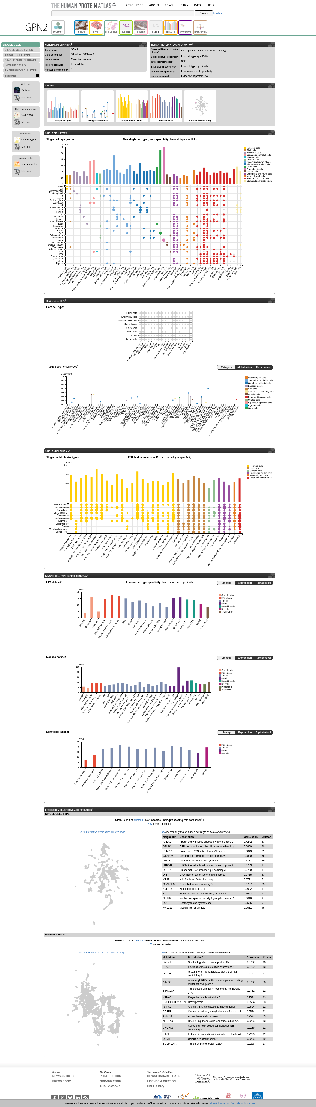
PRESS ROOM (61, 1081)
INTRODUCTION (110, 1076)
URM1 (166, 1039)
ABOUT (154, 5)
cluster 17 (139, 820)
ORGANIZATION (110, 1081)
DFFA (166, 874)
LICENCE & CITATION (161, 1081)
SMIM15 (167, 962)
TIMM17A (168, 990)
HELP (210, 5)
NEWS (169, 5)
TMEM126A (169, 1043)
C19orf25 (168, 855)
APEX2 (167, 841)
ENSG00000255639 (174, 1002)
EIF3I (166, 1034)
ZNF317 (167, 888)
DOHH (166, 903)
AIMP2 (167, 982)
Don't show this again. (242, 1103)
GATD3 (167, 973)
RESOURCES (134, 5)
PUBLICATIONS (110, 1086)
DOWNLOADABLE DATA (163, 1076)
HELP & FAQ (155, 1086)
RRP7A (167, 870)
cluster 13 (139, 940)
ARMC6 (167, 1016)
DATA (197, 5)
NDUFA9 (168, 1021)
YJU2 (166, 879)
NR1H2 (167, 898)
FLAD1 (167, 893)
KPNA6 (167, 997)
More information (219, 1103)
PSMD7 (167, 851)
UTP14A (167, 865)
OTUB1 (167, 846)
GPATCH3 (169, 884)
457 (150, 823)
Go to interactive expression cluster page (102, 832)
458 (150, 944)
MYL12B (168, 907)
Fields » (217, 13)
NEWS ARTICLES (63, 1076)
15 (163, 832)
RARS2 (167, 1006)
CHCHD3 (168, 1027)
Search (204, 13)
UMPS (166, 860)
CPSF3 (167, 1011)
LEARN (184, 5)
